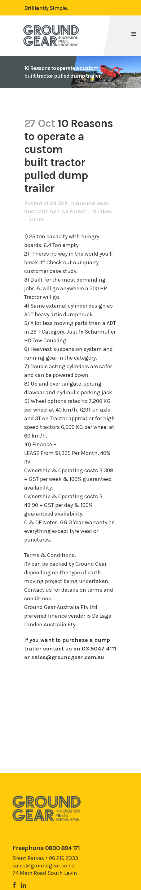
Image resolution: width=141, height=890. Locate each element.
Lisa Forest (71, 211)
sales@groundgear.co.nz (43, 865)
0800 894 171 (62, 848)
